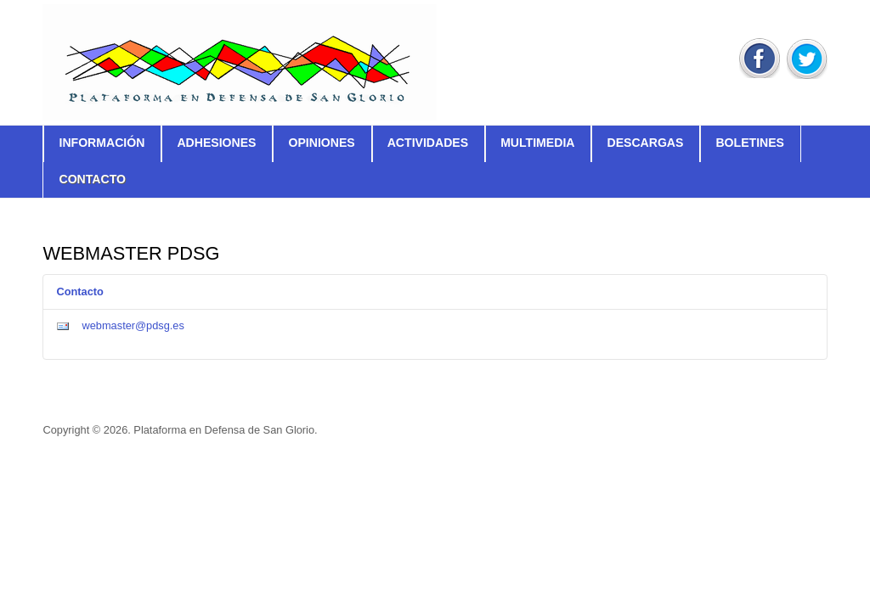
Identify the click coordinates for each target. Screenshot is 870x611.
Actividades (427, 142)
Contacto (92, 179)
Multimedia (537, 142)
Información (101, 142)
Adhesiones (216, 142)
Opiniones (321, 142)
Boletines (749, 142)
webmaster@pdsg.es (133, 325)
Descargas (645, 142)
